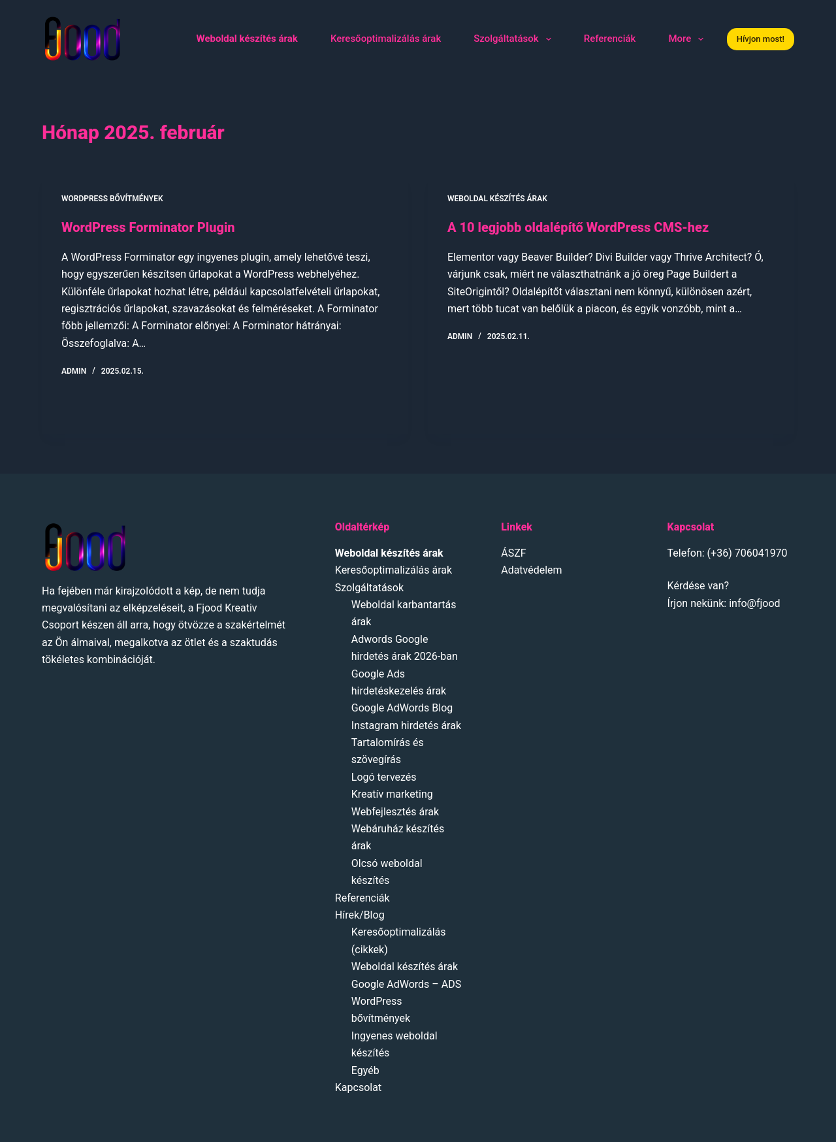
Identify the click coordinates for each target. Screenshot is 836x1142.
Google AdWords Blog (402, 708)
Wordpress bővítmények (112, 198)
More (688, 39)
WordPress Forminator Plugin (148, 227)
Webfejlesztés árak (395, 812)
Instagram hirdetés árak (406, 725)
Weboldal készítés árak (497, 198)
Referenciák (610, 38)
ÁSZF (513, 553)
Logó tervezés (384, 777)
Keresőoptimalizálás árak (385, 38)
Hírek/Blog (360, 915)
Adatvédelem (531, 570)
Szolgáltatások (515, 39)
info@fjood (754, 603)
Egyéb (365, 1070)
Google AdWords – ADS (406, 984)
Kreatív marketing (392, 794)
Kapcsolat (358, 1087)
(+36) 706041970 (747, 553)
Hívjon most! (760, 39)
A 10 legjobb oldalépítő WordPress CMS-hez (578, 227)
